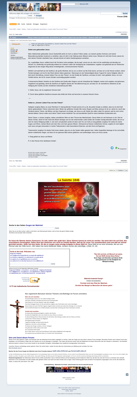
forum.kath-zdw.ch (78, 351)
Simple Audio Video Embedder (69, 389)
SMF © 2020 (68, 387)
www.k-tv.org (25, 279)
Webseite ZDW (84, 4)
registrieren (36, 13)
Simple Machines (76, 387)
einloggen (26, 13)
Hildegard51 (16, 44)
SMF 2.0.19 (61, 387)
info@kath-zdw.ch (16, 348)
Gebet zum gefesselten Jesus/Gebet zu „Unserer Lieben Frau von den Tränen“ (54, 43)
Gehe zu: (112, 170)
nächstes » (125, 32)
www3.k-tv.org (25, 278)
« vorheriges (118, 32)
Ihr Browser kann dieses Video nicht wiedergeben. (68, 199)
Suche (11, 225)
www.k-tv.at (26, 281)
